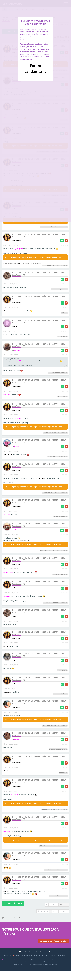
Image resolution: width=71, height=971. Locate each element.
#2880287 (64, 643)
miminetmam (18, 530)
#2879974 (64, 569)
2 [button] (44, 911)
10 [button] (64, 911)
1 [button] (41, 911)
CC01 (15, 326)
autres (62, 227)
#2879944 (64, 451)
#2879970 (64, 535)
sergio (50, 227)
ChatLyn (51, 433)
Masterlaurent (45, 227)
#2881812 (64, 791)
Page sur (53, 905)
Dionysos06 (17, 240)
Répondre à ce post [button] (12, 903)
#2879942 (64, 415)
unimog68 (44, 809)
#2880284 (64, 593)
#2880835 (64, 744)
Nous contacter (45, 952)
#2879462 (64, 308)
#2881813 (64, 828)
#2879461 (64, 284)
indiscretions (54, 725)
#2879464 (64, 331)
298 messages (64, 905)
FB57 (15, 279)
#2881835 (64, 888)
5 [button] (53, 911)
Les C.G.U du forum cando (28, 952)
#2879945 (64, 475)
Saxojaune (55, 265)
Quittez (35, 77)
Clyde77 (55, 433)
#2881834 (64, 864)
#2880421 (64, 689)
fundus (56, 694)
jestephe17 (17, 660)
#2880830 (64, 712)
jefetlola (55, 227)
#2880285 (64, 621)
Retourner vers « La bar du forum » (14, 918)
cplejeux (48, 725)
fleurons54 (61, 749)
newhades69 (47, 870)
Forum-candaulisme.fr (8, 960)
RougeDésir (55, 602)
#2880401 (64, 665)
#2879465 (64, 355)
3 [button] (47, 911)
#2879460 (64, 245)
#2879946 (64, 511)
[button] (38, 911)
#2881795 (64, 768)
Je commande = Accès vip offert (54, 941)
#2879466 (64, 391)
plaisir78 (46, 433)
